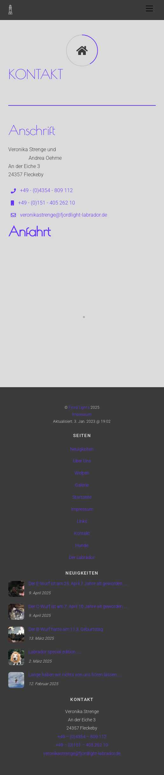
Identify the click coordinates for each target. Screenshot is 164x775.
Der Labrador (82, 557)
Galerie (82, 485)
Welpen (82, 473)
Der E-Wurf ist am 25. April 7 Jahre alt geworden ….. (78, 583)
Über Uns (82, 461)
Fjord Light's (79, 407)
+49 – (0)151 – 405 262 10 (82, 745)
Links (82, 521)
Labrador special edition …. (54, 652)
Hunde (81, 545)
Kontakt (82, 533)
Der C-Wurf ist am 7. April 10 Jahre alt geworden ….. (78, 606)
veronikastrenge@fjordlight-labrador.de (81, 753)
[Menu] (149, 9)
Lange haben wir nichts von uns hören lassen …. (75, 674)
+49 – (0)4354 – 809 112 (82, 736)
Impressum (82, 414)
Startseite (82, 497)
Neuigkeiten (81, 449)
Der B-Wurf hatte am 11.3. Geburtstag (66, 629)
